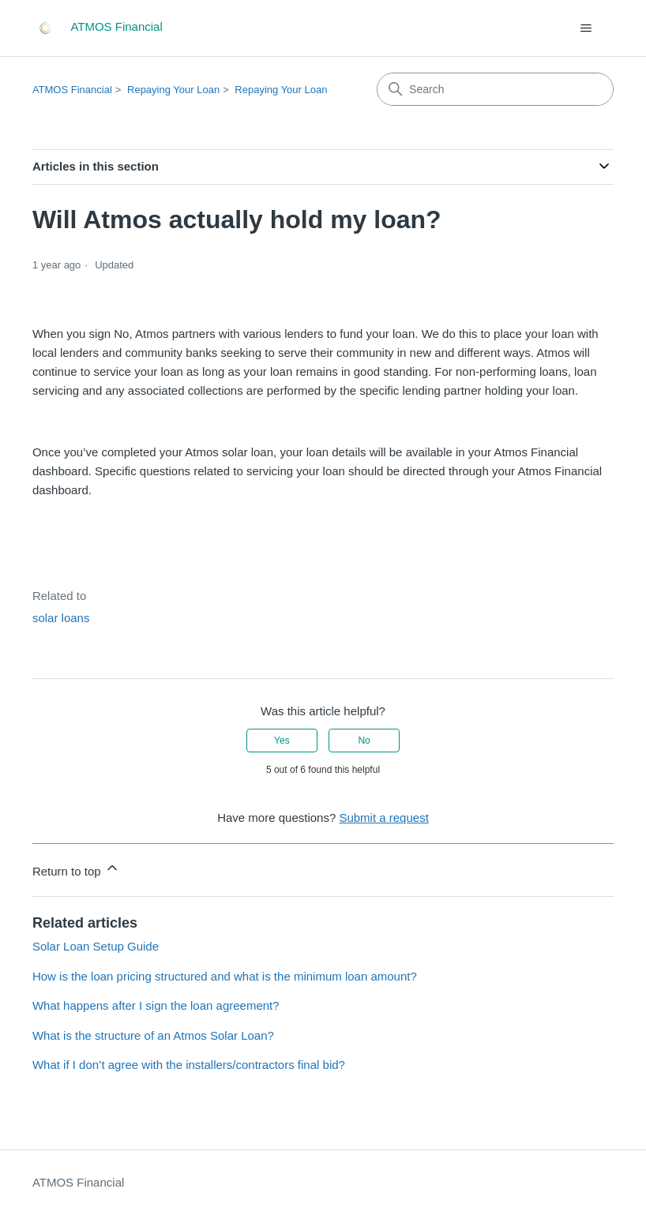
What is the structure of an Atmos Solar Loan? (153, 1035)
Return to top (76, 869)
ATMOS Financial (72, 90)
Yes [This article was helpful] (282, 740)
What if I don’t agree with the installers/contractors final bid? (188, 1064)
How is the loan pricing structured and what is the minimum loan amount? (224, 976)
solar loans (61, 617)
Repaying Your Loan (173, 90)
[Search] (495, 89)
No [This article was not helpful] (364, 740)
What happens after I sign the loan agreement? (156, 1005)
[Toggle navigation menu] (586, 28)
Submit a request (383, 817)
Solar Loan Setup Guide (95, 946)
